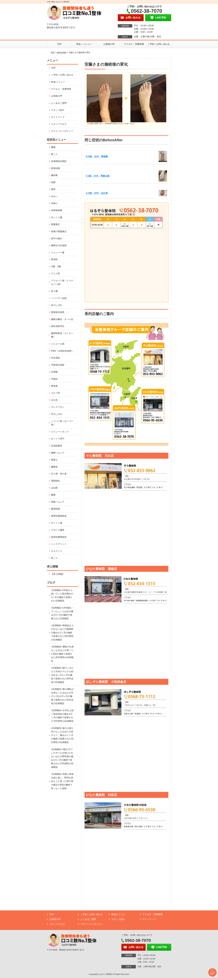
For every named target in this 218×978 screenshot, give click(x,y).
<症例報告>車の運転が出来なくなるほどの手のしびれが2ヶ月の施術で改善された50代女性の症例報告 (62, 696)
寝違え (54, 460)
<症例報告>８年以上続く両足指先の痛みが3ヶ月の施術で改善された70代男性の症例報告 (62, 715)
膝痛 (53, 495)
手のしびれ (56, 414)
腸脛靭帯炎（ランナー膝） (62, 335)
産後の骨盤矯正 (59, 231)
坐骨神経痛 (56, 210)
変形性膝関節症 (59, 537)
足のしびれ (56, 305)
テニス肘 (55, 273)
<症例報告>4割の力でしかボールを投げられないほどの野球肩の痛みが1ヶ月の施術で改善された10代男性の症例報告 (62, 758)
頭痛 (53, 182)
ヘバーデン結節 (59, 298)
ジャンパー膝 (57, 252)
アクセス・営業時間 (134, 44)
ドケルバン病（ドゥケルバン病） (62, 282)
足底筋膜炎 (56, 446)
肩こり (54, 154)
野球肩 (54, 386)
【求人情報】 (57, 574)
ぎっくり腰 (56, 217)
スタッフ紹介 (57, 110)
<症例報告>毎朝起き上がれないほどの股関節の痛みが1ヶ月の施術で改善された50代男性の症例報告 (62, 632)
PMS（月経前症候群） (62, 351)
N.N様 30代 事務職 (97, 156)
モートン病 (56, 523)
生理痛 (54, 372)
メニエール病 (57, 344)
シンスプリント (59, 544)
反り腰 (54, 291)
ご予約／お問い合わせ (159, 44)
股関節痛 (55, 509)
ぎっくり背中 (57, 438)
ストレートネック (60, 432)
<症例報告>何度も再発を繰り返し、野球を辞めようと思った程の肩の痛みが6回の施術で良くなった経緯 (62, 781)
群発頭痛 (55, 168)
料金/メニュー (58, 82)
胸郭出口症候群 (59, 245)
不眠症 (54, 379)
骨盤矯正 (55, 224)
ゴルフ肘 (55, 393)
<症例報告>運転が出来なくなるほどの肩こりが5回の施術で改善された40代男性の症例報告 (62, 653)
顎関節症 (55, 481)
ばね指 (54, 488)
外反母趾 (55, 358)
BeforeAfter (62, 52)
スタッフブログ (59, 124)
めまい (54, 196)
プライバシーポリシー (62, 131)
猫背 (53, 189)
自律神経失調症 (59, 161)
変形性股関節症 (59, 516)
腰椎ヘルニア (57, 453)
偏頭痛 (54, 175)
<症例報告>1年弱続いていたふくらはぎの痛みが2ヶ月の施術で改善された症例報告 (62, 613)
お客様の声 (109, 44)
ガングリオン (57, 407)
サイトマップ (57, 117)
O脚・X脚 (56, 266)
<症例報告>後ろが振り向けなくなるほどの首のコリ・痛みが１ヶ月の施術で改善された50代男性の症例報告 (62, 735)
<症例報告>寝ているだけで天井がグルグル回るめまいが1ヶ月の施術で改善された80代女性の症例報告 (62, 675)
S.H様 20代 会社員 (97, 193)
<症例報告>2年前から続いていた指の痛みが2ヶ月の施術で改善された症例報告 (62, 595)
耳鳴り (54, 203)
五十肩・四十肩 (59, 474)
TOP (59, 44)
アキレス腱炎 (57, 530)
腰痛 (53, 147)
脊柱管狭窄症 (57, 326)
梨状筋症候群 (57, 312)
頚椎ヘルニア (57, 502)
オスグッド (56, 551)
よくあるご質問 (59, 103)
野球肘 (54, 259)
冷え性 (54, 400)
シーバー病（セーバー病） (62, 423)
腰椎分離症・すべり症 (62, 319)
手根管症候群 (57, 365)
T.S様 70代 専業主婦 (97, 176)
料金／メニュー (84, 44)
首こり (54, 558)
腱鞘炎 (54, 467)
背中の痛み (56, 238)
